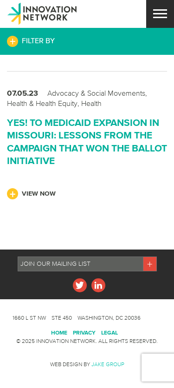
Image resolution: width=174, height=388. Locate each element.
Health (91, 103)
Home (59, 332)
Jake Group (107, 364)
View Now (39, 193)
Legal (109, 332)
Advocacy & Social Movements (96, 93)
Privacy (84, 332)
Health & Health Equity (42, 103)
